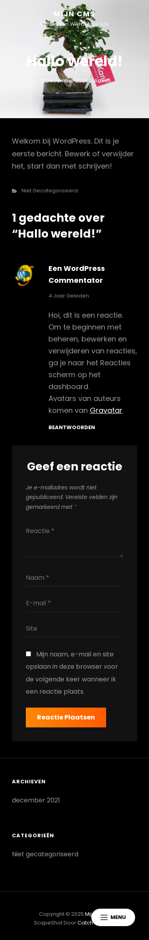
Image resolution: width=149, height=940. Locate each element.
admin (102, 80)
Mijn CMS (74, 14)
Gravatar (106, 410)
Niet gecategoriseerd (49, 190)
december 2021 (36, 800)
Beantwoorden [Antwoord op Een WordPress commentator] (71, 427)
